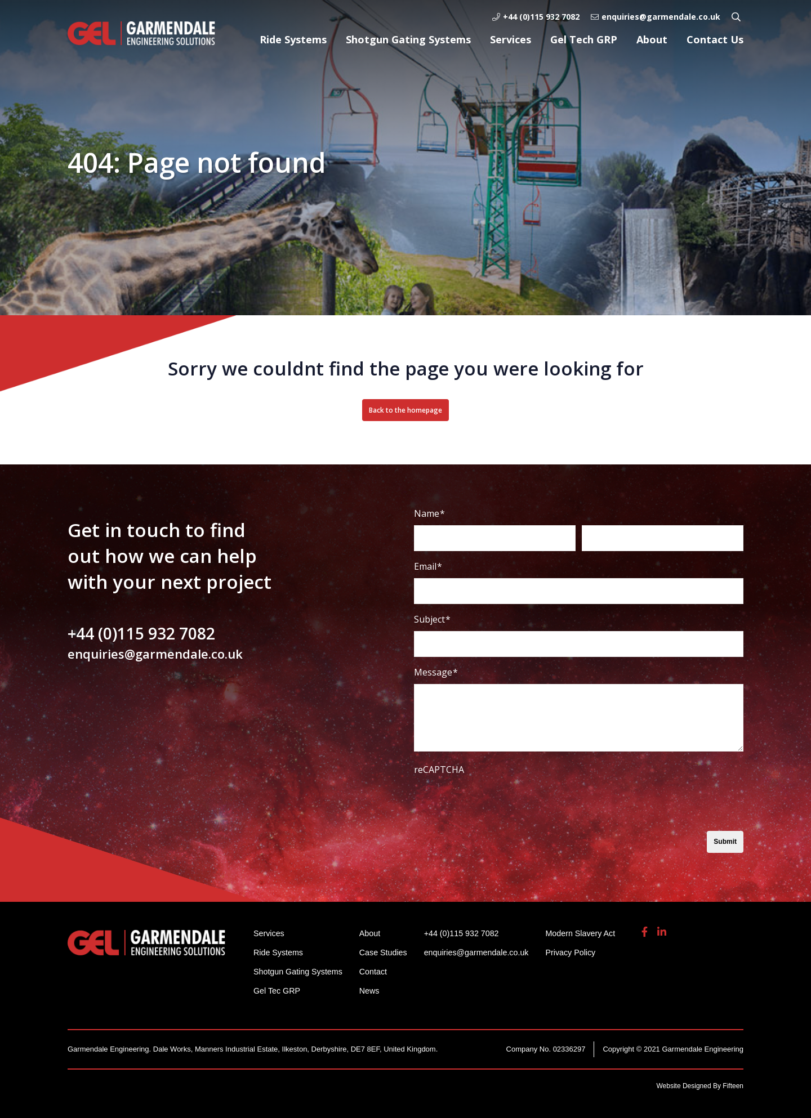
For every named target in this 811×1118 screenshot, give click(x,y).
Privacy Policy (584, 952)
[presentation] (499, 803)
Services (510, 39)
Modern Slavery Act (594, 933)
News (374, 990)
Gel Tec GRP (277, 990)
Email (428, 566)
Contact (378, 971)
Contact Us (715, 39)
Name (429, 513)
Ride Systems (293, 39)
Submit (725, 842)
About (651, 39)
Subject (432, 619)
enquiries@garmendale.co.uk (655, 16)
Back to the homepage (405, 410)
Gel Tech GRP (583, 39)
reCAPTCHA (439, 769)
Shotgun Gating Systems (408, 39)
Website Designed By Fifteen (699, 1086)
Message (436, 672)
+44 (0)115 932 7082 (536, 16)
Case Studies (389, 952)
